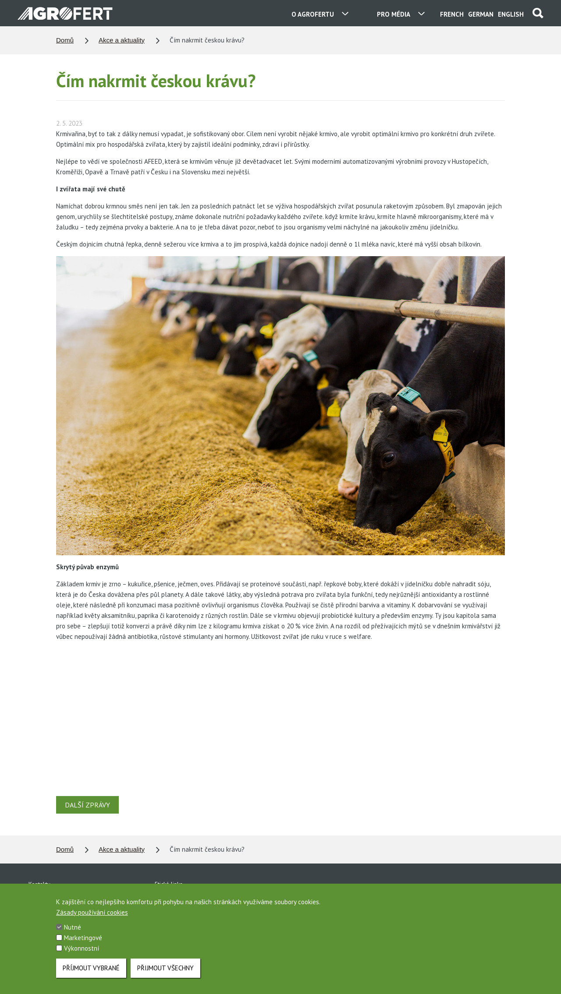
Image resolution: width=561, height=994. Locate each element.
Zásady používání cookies (92, 913)
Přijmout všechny (165, 968)
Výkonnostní (81, 949)
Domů (65, 40)
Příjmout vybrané (91, 968)
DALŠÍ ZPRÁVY (87, 804)
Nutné (72, 928)
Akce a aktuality (122, 40)
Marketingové (83, 938)
